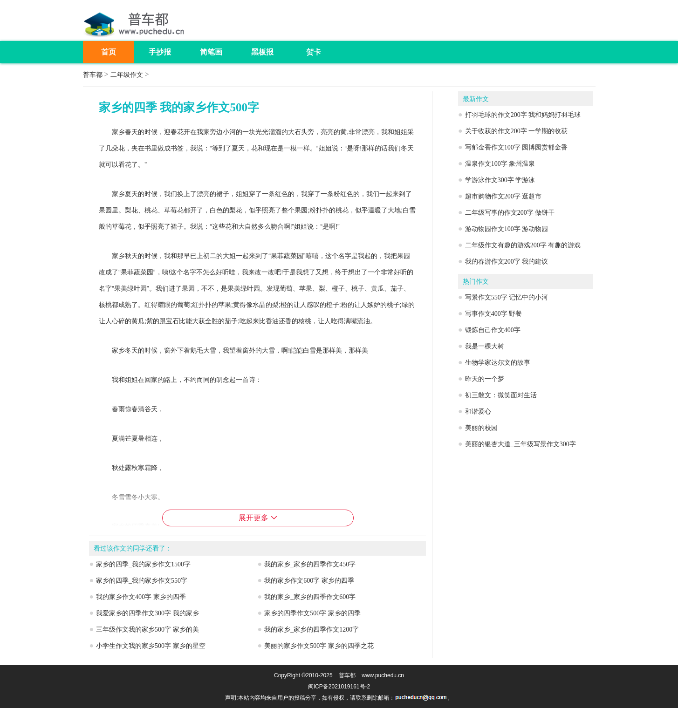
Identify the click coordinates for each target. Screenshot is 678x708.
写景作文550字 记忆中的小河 (506, 297)
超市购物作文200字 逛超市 (503, 196)
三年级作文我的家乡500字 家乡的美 (147, 629)
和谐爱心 (478, 411)
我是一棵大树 (484, 346)
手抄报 (160, 52)
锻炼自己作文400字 (492, 330)
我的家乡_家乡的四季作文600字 (310, 596)
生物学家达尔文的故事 (497, 362)
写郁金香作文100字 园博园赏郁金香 (516, 147)
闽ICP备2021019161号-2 (339, 686)
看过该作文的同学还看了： (133, 548)
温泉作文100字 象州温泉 (500, 163)
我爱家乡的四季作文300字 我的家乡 (147, 613)
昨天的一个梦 (484, 378)
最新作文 (476, 98)
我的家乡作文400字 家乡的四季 (141, 596)
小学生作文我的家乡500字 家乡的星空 (150, 645)
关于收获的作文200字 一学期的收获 (516, 131)
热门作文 (476, 281)
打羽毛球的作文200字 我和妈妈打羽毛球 (523, 114)
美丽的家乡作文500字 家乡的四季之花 (319, 645)
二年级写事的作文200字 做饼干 (510, 212)
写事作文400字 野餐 (493, 313)
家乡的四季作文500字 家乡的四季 (312, 613)
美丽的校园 (481, 427)
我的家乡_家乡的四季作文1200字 (311, 629)
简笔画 (211, 52)
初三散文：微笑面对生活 (501, 395)
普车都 (93, 74)
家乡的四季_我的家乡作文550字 (141, 580)
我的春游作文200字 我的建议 (506, 261)
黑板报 (262, 52)
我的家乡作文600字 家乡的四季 (309, 580)
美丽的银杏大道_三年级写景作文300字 (520, 444)
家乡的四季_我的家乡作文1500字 (143, 564)
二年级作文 (126, 74)
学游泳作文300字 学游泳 (500, 180)
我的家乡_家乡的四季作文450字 (310, 564)
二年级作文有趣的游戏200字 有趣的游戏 (523, 245)
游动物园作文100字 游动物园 (506, 228)
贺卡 (313, 52)
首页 (108, 52)
